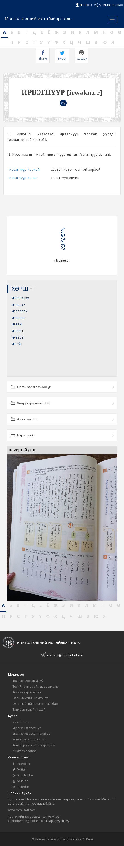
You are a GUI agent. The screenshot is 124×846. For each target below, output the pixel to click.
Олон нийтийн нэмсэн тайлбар (35, 704)
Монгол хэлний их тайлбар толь (38, 18)
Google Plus (23, 775)
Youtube (20, 781)
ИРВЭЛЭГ (18, 318)
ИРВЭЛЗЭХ (19, 311)
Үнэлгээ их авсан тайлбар (31, 733)
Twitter (19, 769)
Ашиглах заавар (108, 5)
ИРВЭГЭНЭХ (20, 298)
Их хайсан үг (22, 722)
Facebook (21, 764)
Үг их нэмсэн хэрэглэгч (29, 739)
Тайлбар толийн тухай (29, 709)
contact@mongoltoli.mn (65, 655)
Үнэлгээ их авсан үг (27, 728)
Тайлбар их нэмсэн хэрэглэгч (34, 745)
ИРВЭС (17, 331)
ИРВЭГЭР (18, 305)
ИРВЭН (17, 324)
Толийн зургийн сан (27, 692)
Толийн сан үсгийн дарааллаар (35, 686)
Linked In (21, 787)
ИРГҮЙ (17, 344)
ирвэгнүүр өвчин (23, 178)
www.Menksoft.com (21, 810)
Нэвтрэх (84, 5)
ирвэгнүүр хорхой (24, 169)
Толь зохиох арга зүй (28, 681)
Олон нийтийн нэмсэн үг (30, 698)
